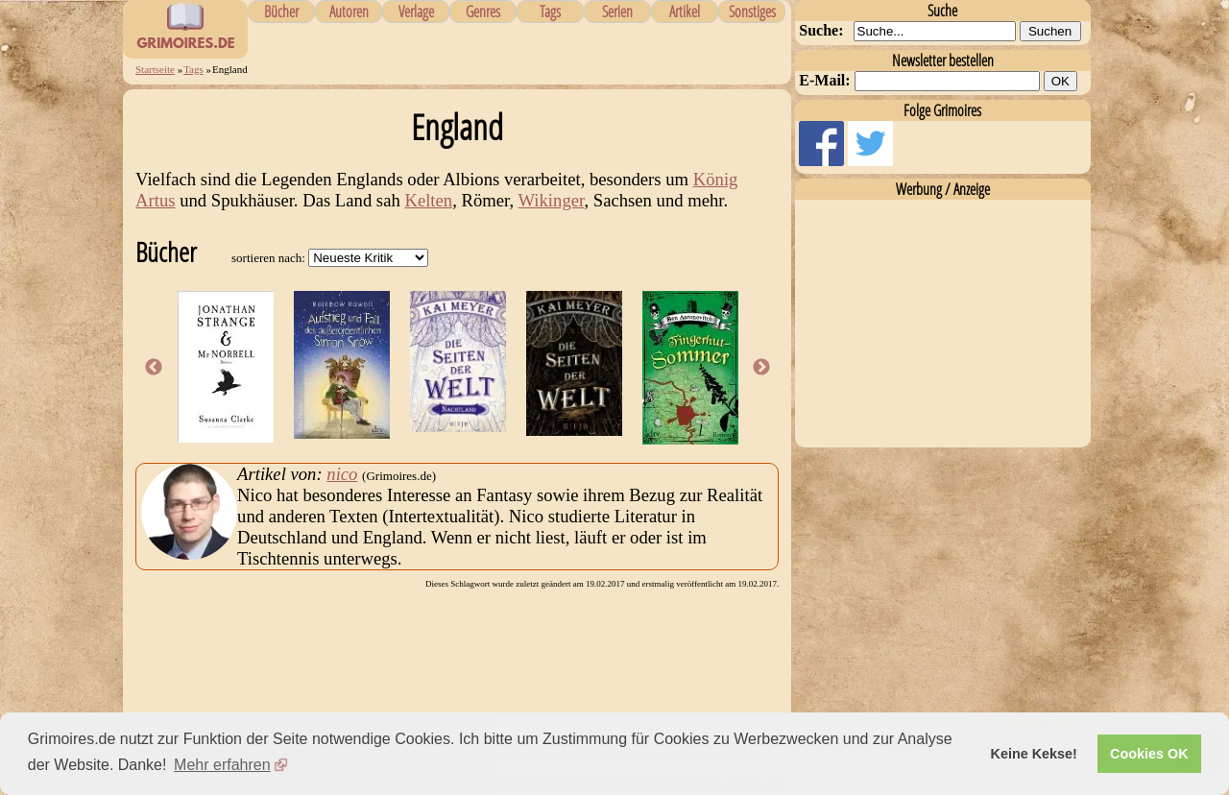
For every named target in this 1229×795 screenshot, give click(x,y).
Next (761, 367)
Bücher (281, 11)
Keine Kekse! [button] (1034, 753)
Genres (483, 11)
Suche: (821, 30)
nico (341, 474)
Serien (617, 11)
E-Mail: (824, 80)
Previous (153, 367)
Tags (550, 11)
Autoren (349, 11)
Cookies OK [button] (1149, 753)
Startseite (155, 69)
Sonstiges (752, 11)
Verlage (416, 11)
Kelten (428, 200)
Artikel (684, 11)
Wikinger (551, 200)
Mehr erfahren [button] (222, 765)
